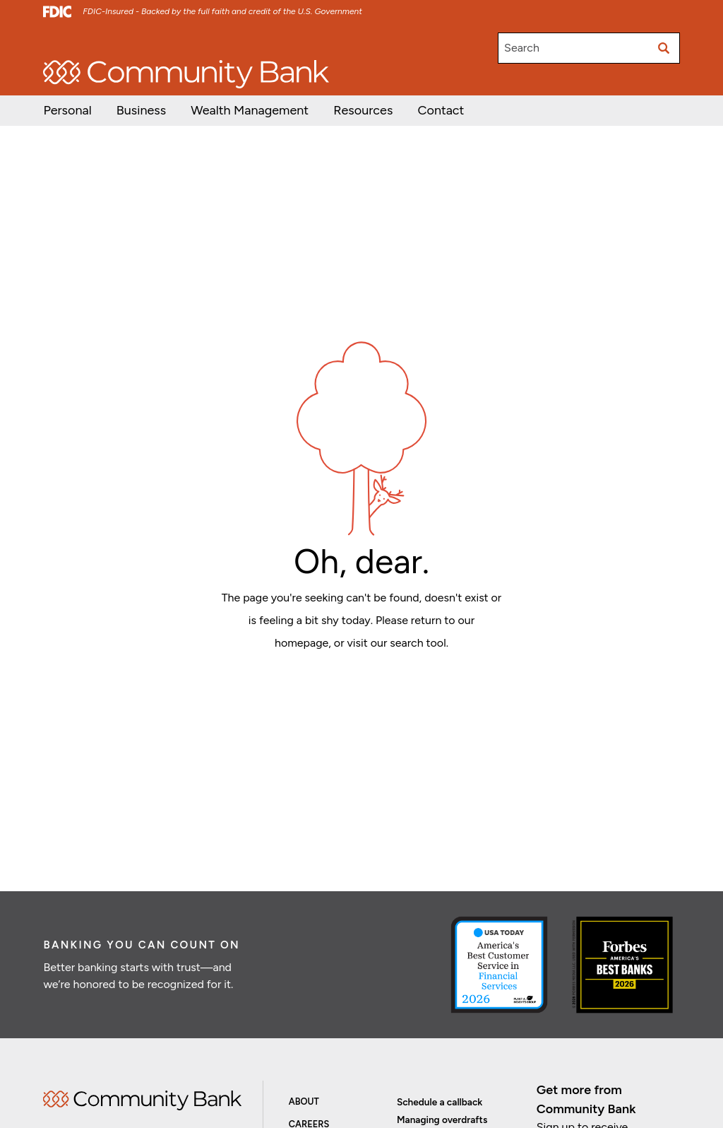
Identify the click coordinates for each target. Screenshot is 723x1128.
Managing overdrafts (442, 1119)
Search (521, 47)
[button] (250, 111)
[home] (186, 74)
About (304, 1101)
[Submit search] (664, 48)
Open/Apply (70, 41)
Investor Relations (151, 41)
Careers (222, 41)
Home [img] (142, 1100)
